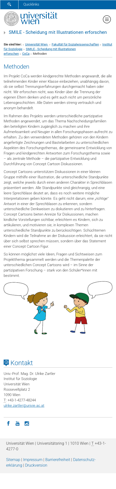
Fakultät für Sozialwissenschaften (75, 44)
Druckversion (36, 465)
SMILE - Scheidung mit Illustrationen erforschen (58, 32)
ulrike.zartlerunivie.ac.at (24, 405)
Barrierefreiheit (57, 459)
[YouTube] (17, 423)
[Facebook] (8, 423)
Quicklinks (31, 4)
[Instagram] (26, 423)
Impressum (32, 459)
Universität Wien (36, 44)
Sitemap (13, 459)
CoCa (25, 53)
